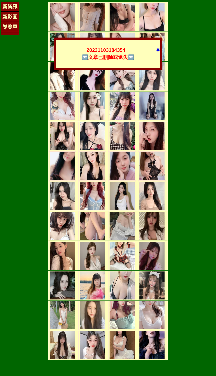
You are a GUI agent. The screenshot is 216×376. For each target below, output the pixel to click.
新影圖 (9, 16)
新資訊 (9, 6)
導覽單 (9, 27)
